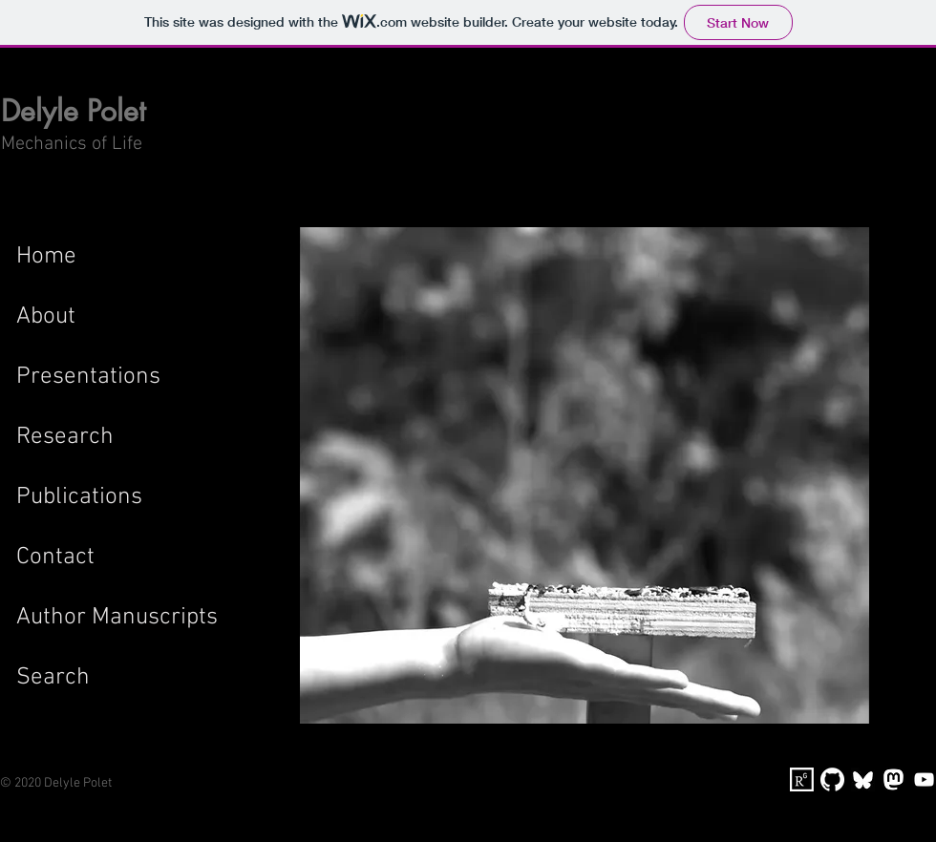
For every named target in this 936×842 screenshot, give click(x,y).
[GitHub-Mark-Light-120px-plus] (832, 779)
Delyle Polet (73, 111)
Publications (79, 497)
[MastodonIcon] (893, 779)
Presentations (88, 377)
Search (53, 677)
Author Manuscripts (117, 617)
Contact (55, 557)
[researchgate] (802, 779)
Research (65, 437)
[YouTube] (924, 779)
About (45, 317)
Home (46, 256)
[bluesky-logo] (863, 779)
